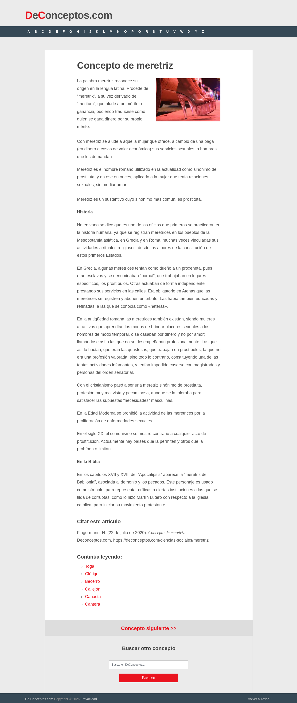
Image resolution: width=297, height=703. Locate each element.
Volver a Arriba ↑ (260, 699)
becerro (92, 581)
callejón (92, 589)
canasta (93, 596)
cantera (92, 604)
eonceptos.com (68, 15)
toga (89, 566)
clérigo (91, 573)
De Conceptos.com (39, 699)
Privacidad (89, 699)
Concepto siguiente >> (148, 628)
